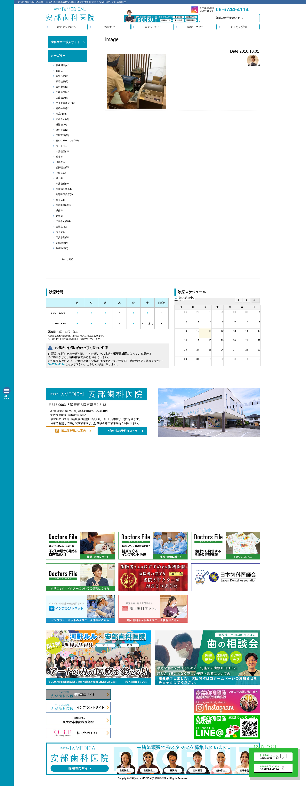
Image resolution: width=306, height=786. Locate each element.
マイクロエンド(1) (65, 103)
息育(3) (59, 216)
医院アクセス (195, 26)
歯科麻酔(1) (62, 86)
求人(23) (60, 232)
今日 (255, 300)
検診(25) (60, 162)
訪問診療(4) (62, 243)
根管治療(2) (62, 81)
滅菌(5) (59, 210)
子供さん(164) (63, 221)
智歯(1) (59, 70)
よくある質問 (238, 26)
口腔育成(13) (62, 135)
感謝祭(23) (61, 124)
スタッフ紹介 (152, 26)
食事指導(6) (62, 248)
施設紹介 (109, 26)
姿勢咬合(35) (62, 167)
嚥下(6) (59, 178)
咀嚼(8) (59, 156)
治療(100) (61, 173)
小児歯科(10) (62, 183)
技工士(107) (62, 146)
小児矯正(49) (62, 151)
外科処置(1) (62, 129)
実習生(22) (61, 226)
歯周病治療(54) (64, 189)
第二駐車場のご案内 (73, 430)
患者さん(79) (62, 119)
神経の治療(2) (63, 108)
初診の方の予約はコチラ (122, 430)
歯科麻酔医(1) (63, 92)
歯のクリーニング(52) (67, 140)
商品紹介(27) (62, 113)
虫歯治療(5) (62, 97)
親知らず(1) (62, 76)
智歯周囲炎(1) (63, 65)
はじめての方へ (66, 26)
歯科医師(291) (63, 205)
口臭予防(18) (62, 237)
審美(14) (60, 199)
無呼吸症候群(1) (64, 194)
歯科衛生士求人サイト (65, 42)
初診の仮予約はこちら (229, 17)
